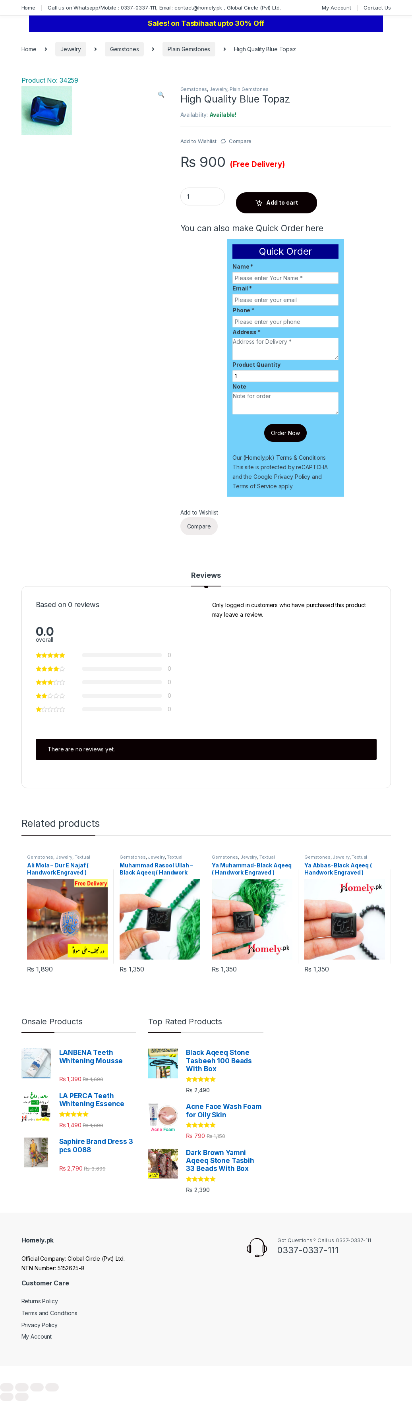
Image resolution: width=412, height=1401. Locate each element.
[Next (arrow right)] (22, 1397)
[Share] (22, 1387)
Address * (246, 332)
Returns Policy (39, 1301)
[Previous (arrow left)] (7, 1397)
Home (28, 7)
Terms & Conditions (301, 457)
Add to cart (282, 202)
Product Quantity (256, 364)
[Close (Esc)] (7, 1387)
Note (239, 386)
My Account (336, 7)
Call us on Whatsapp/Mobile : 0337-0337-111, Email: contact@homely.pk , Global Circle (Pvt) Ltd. (164, 7)
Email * (242, 288)
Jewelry (70, 49)
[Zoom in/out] (52, 1387)
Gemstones (124, 49)
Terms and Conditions (49, 1313)
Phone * (243, 310)
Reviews (206, 575)
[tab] (206, 579)
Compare (240, 141)
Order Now (285, 433)
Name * (242, 266)
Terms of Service (254, 486)
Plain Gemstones (189, 49)
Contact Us (377, 7)
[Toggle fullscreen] (37, 1387)
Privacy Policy (292, 476)
